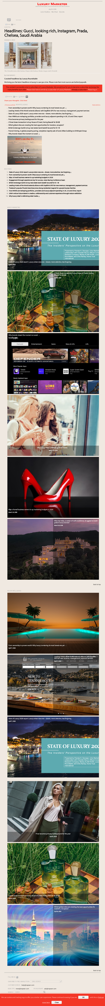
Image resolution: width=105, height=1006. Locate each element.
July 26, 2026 (52, 9)
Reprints (23, 96)
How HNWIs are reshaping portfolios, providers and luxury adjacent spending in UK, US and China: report (45, 116)
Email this (9, 96)
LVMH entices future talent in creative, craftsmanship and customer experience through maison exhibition (45, 193)
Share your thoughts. (15, 100)
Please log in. (92, 90)
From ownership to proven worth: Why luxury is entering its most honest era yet (37, 108)
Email (8, 24)
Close (57, 1002)
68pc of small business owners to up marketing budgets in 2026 (31, 177)
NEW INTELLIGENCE (22, 104)
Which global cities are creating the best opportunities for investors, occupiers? (36, 125)
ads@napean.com (50, 989)
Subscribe (61, 12)
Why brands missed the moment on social (24, 134)
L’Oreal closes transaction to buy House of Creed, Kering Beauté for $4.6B (34, 122)
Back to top (97, 584)
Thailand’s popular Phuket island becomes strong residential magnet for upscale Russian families (42, 188)
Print (14, 24)
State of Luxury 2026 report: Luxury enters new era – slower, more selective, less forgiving (40, 114)
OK (83, 997)
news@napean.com (22, 989)
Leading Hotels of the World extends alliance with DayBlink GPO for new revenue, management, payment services (48, 111)
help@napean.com (27, 985)
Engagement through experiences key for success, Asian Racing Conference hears (37, 180)
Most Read (55, 12)
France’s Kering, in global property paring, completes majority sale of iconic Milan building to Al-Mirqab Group (47, 131)
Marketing (7, 27)
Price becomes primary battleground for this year (25, 119)
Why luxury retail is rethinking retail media (24, 196)
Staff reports (10, 75)
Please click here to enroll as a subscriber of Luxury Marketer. (49, 90)
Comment (18, 20)
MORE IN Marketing (13, 207)
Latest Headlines (45, 12)
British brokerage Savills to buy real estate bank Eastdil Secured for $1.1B (34, 128)
